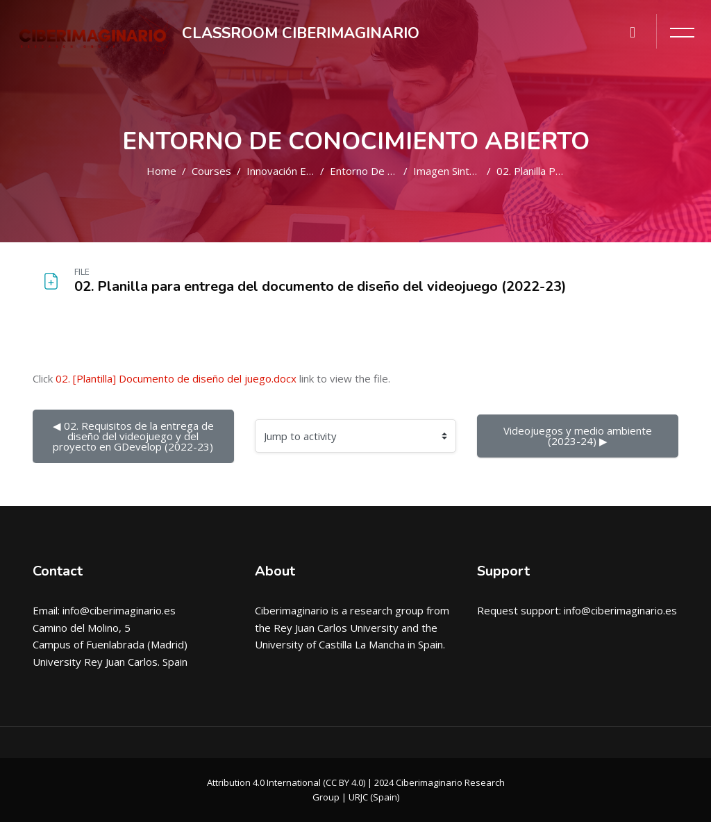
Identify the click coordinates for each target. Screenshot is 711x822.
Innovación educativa (296, 171)
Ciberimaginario (291, 610)
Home (161, 171)
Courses (211, 171)
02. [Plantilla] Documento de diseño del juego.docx (176, 378)
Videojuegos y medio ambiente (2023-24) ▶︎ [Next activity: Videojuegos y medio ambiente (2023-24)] (579, 435)
